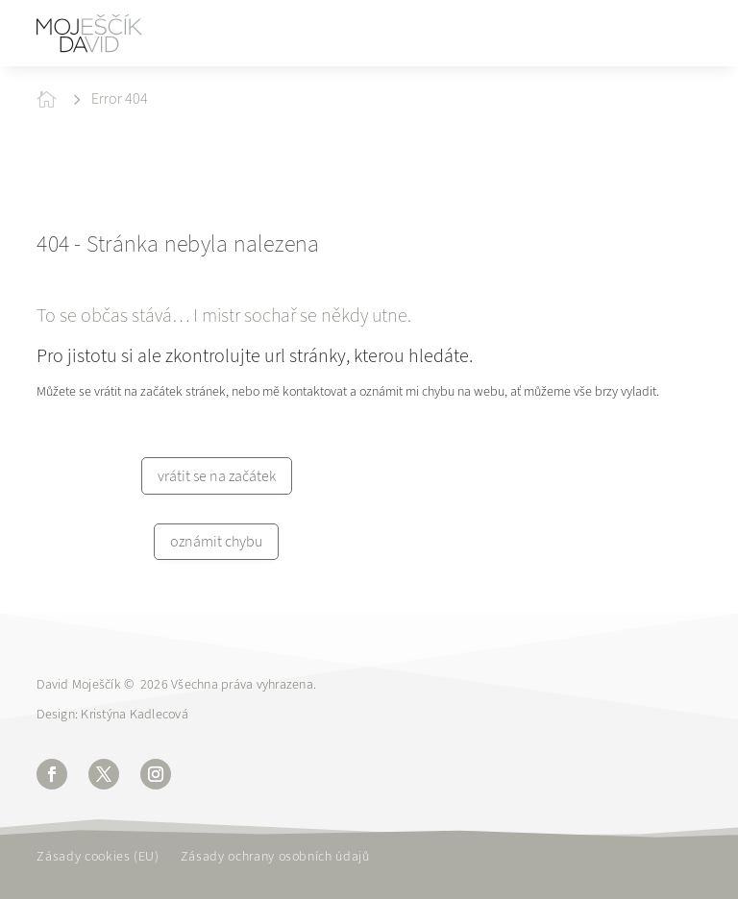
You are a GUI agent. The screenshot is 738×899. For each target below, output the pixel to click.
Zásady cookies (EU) (98, 857)
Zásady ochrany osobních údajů (275, 857)
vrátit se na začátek (217, 476)
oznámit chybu (216, 541)
